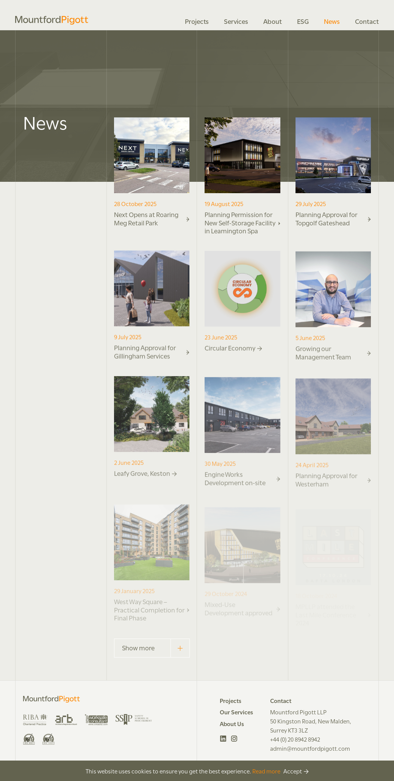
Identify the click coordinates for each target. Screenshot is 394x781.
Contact (367, 21)
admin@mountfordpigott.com (310, 748)
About (272, 21)
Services (236, 21)
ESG (303, 21)
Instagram (234, 739)
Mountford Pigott (51, 20)
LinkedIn (223, 739)
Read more (266, 771)
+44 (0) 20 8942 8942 (295, 739)
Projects (197, 21)
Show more (155, 648)
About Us (232, 723)
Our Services (236, 712)
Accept (292, 771)
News (332, 21)
